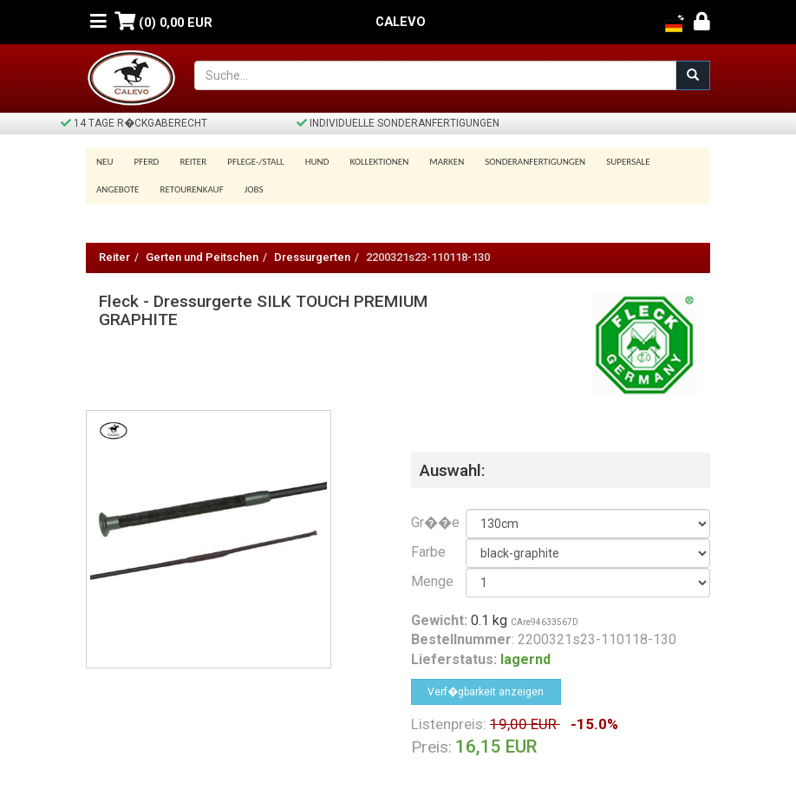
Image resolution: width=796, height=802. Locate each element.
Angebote (117, 189)
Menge (425, 581)
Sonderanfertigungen (535, 161)
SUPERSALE (627, 161)
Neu (105, 161)
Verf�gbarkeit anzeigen (485, 692)
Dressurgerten (312, 257)
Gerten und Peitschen (202, 257)
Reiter (192, 161)
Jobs (254, 189)
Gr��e (425, 522)
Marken (446, 161)
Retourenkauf (191, 189)
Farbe (425, 552)
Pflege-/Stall (255, 161)
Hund (317, 161)
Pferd (147, 161)
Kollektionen (378, 161)
